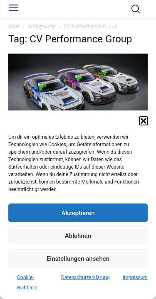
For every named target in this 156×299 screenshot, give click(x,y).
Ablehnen (78, 236)
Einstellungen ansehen (78, 258)
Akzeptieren (77, 213)
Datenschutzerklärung (85, 277)
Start (14, 26)
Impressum (135, 277)
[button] (143, 121)
